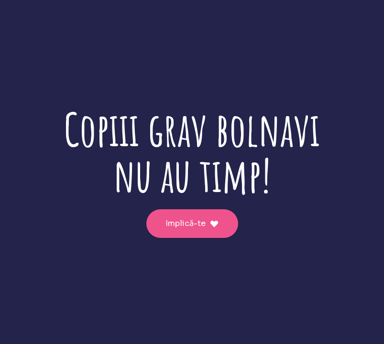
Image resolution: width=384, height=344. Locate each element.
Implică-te (192, 223)
